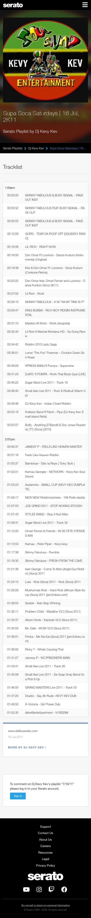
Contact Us (45, 833)
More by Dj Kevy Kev (26, 747)
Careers (45, 846)
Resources (45, 852)
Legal (45, 859)
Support (45, 826)
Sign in (18, 795)
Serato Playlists (12, 148)
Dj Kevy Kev (36, 148)
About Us (45, 839)
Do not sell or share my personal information (45, 905)
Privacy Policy (45, 865)
